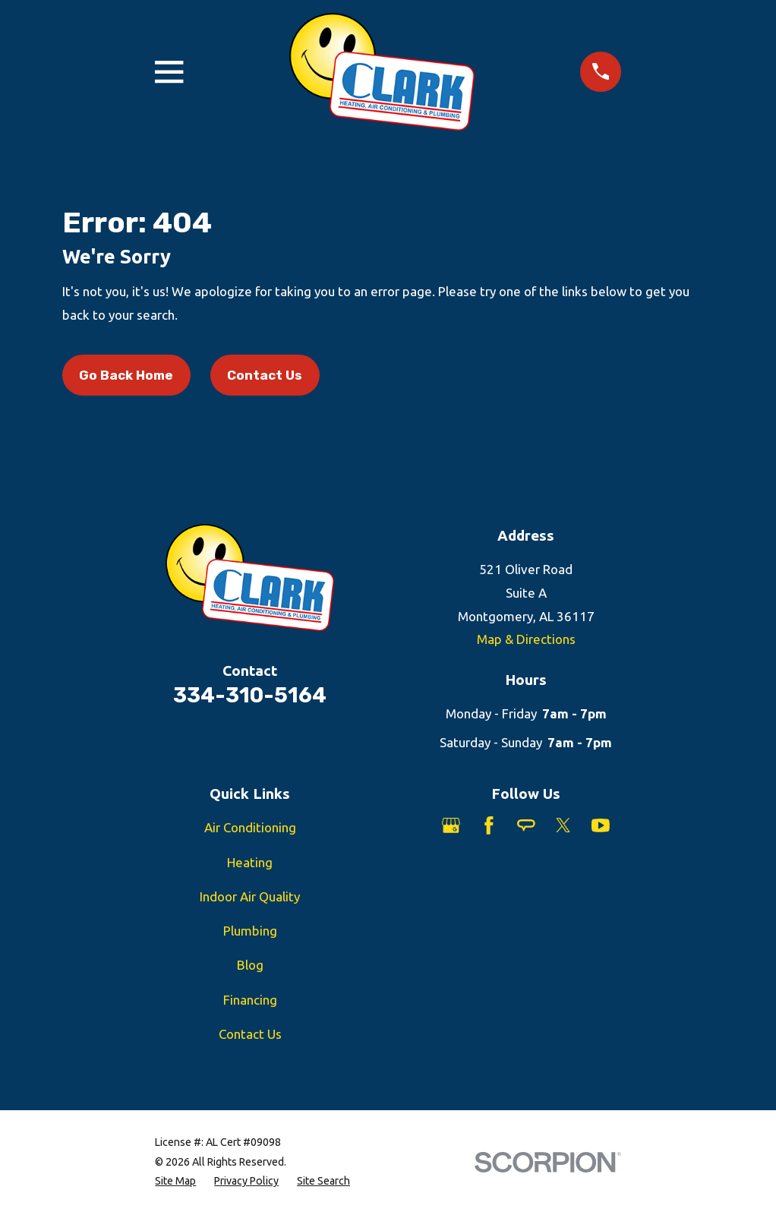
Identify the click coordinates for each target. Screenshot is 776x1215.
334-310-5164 (249, 695)
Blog (250, 965)
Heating (250, 862)
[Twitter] (563, 825)
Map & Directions (526, 639)
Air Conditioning (250, 827)
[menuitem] (175, 1181)
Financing (250, 1000)
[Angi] (526, 825)
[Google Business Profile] (451, 825)
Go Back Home (126, 375)
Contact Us (264, 375)
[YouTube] (600, 825)
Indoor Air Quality (250, 896)
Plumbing (250, 930)
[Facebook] (489, 825)
